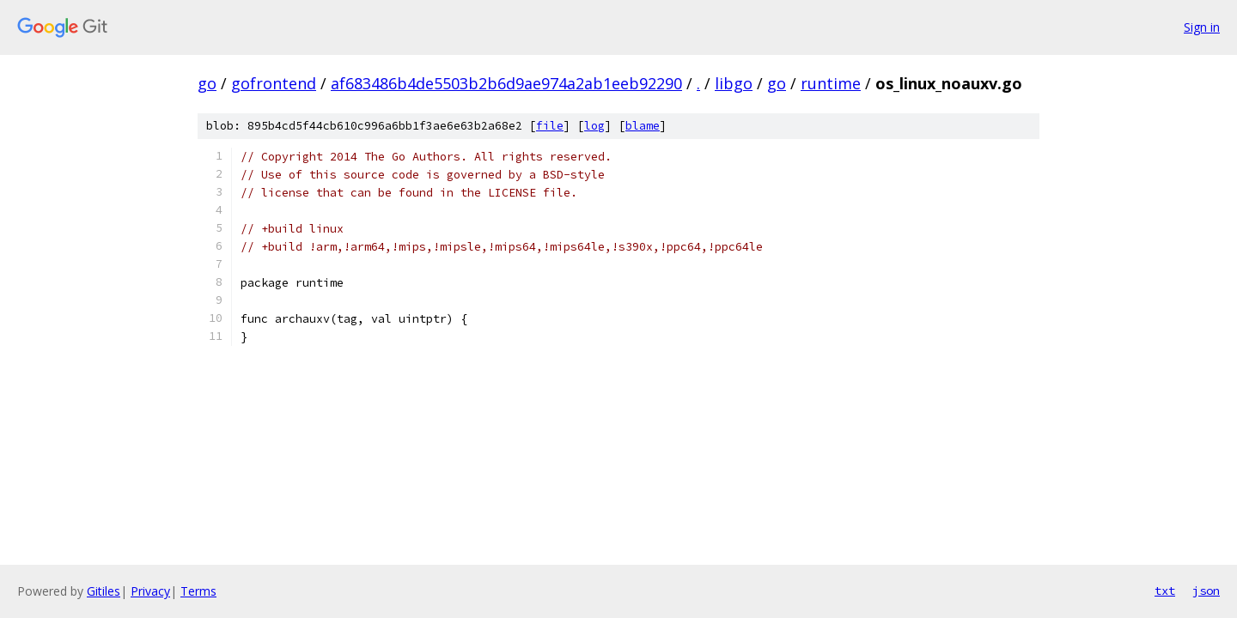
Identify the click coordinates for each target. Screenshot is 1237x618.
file (550, 125)
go (207, 83)
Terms (198, 591)
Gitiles (103, 591)
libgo (734, 83)
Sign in (1202, 27)
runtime (831, 83)
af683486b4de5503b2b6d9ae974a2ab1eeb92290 (506, 83)
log (594, 125)
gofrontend (273, 83)
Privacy (150, 591)
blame (642, 125)
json (1206, 590)
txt (1165, 590)
